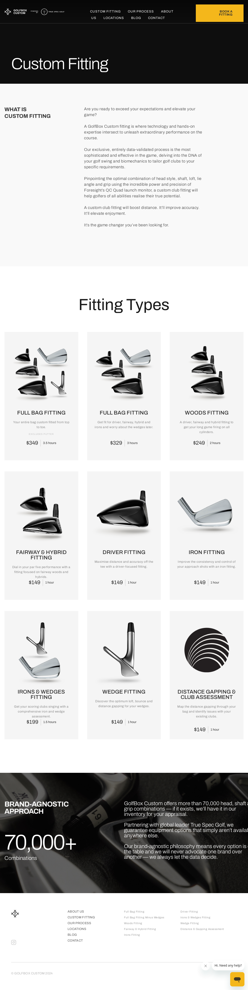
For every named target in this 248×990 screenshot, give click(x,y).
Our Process (141, 11)
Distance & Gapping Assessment (202, 929)
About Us (76, 911)
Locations (113, 18)
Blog (136, 18)
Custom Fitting (105, 11)
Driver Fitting (189, 911)
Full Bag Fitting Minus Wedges (144, 917)
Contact (156, 18)
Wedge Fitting (189, 923)
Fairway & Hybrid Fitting (140, 929)
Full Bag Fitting (134, 911)
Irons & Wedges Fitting (195, 917)
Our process (79, 923)
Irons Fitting (132, 934)
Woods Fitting (133, 923)
